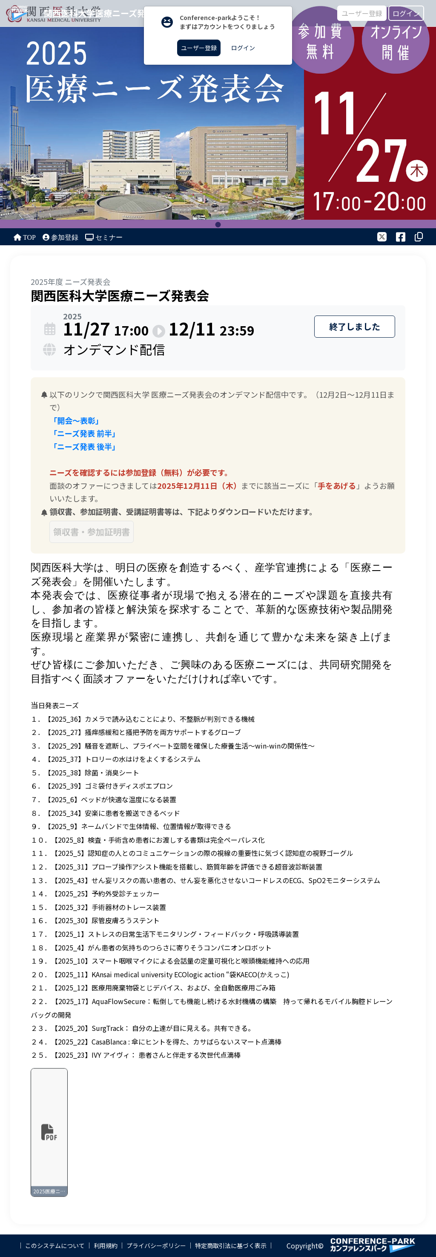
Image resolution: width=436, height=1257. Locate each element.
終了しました (354, 326)
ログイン (406, 13)
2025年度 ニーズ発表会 (70, 281)
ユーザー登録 (361, 13)
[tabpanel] (218, 114)
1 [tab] (218, 224)
